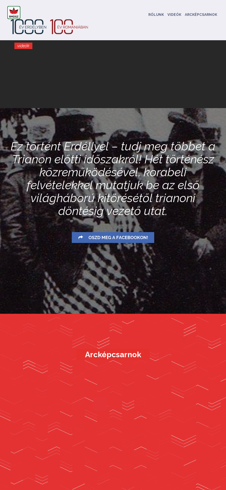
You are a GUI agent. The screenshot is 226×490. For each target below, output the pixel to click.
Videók (174, 15)
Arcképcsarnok (201, 15)
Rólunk (156, 15)
